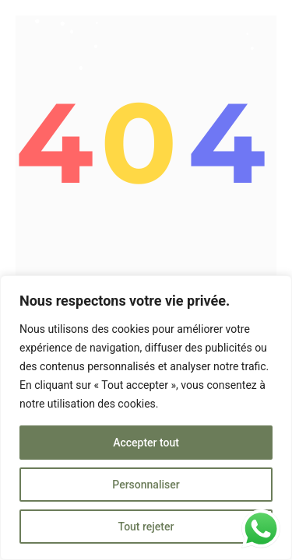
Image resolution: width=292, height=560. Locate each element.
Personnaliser (145, 484)
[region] (146, 417)
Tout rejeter (146, 526)
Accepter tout (146, 442)
